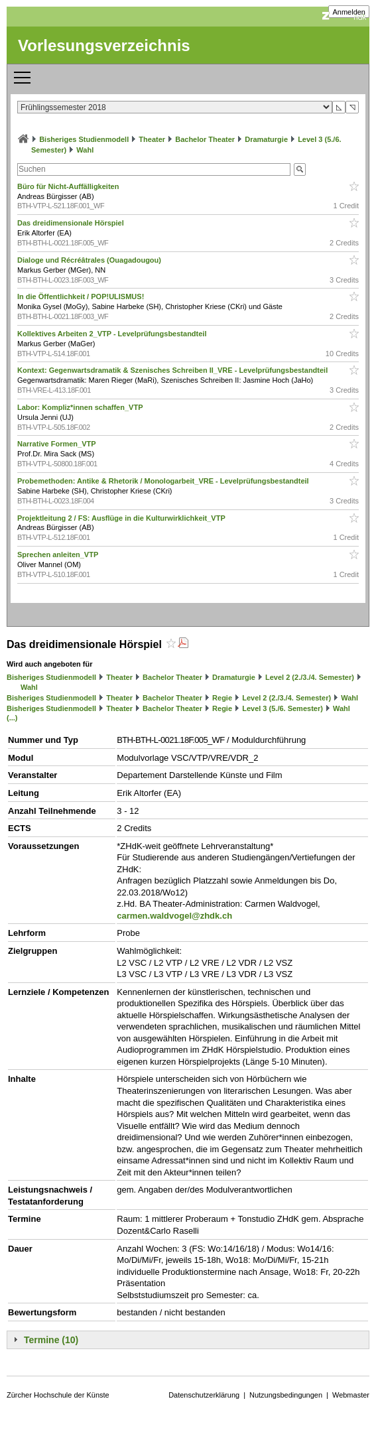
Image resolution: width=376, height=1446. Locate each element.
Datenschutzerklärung (203, 1395)
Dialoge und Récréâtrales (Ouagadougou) (90, 260)
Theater (152, 139)
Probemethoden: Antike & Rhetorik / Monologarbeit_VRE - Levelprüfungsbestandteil (164, 481)
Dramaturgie (266, 139)
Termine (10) (51, 1340)
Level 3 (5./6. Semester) (282, 708)
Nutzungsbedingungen (285, 1395)
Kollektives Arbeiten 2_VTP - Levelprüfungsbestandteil (113, 334)
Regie (222, 698)
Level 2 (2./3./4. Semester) (309, 677)
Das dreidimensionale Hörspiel (71, 223)
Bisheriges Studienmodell (84, 139)
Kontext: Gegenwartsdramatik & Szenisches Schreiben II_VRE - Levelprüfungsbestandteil (173, 370)
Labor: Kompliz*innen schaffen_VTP (81, 407)
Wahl (85, 150)
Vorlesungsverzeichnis (104, 45)
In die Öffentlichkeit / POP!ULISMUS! (81, 296)
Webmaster (350, 1395)
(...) (12, 718)
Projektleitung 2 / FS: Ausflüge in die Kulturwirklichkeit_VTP (122, 518)
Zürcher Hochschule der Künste (58, 1395)
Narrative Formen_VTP (57, 444)
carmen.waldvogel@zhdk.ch (174, 916)
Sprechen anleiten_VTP (58, 555)
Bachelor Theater (205, 139)
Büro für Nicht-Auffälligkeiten (69, 186)
